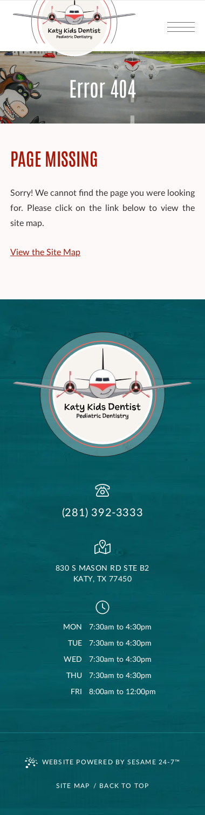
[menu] (180, 25)
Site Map (73, 786)
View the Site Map (45, 252)
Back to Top (124, 786)
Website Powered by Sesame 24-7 (102, 762)
